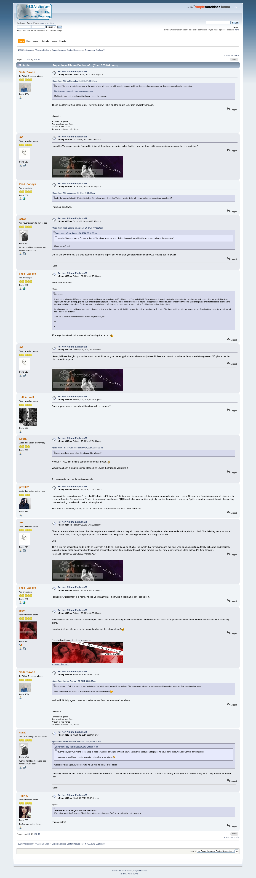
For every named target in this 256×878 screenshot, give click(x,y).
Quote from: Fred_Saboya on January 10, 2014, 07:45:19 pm (77, 228)
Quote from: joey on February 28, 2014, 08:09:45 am (74, 681)
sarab (22, 218)
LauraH (23, 438)
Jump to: (193, 851)
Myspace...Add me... (60, 664)
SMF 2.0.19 (116, 871)
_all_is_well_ (27, 397)
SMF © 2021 (127, 871)
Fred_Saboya (27, 183)
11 (39, 59)
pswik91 (24, 486)
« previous (228, 55)
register (50, 23)
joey (22, 610)
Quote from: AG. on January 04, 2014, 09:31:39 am (73, 193)
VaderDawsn (27, 72)
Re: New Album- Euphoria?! (72, 71)
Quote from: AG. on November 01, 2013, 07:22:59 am (74, 81)
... (26, 59)
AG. (21, 137)
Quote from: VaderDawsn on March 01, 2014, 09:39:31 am (76, 742)
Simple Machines (140, 871)
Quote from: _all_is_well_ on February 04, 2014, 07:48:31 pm (77, 448)
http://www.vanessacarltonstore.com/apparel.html (73, 91)
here (237, 30)
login (42, 23)
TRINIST (24, 795)
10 (36, 59)
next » (236, 55)
